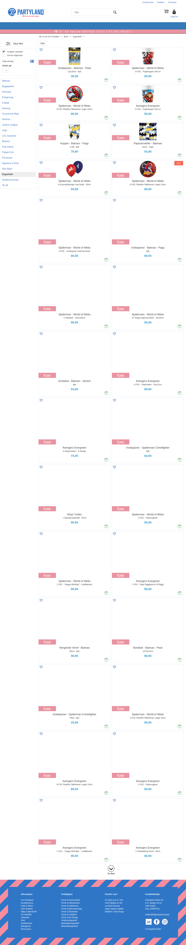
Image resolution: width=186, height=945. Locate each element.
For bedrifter (26, 914)
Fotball (5, 103)
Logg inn (174, 16)
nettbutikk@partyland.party (157, 914)
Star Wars (7, 169)
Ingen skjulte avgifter (114, 909)
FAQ (23, 920)
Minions (6, 141)
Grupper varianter (14, 52)
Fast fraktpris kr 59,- (114, 903)
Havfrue (6, 119)
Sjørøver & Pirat (10, 163)
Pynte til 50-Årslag (69, 917)
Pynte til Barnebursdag (71, 909)
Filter (42, 43)
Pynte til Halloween (70, 906)
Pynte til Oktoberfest (70, 903)
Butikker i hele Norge (114, 911)
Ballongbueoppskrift (70, 923)
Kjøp (47, 62)
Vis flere (111, 873)
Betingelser (26, 926)
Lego (4, 130)
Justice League (10, 125)
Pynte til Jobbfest (69, 914)
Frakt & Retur (27, 906)
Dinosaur (6, 92)
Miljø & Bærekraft (28, 911)
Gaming (6, 108)
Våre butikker (27, 909)
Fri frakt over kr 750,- (114, 900)
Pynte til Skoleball (69, 911)
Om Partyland (27, 900)
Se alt (5, 185)
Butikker (161, 2)
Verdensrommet (10, 180)
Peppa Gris (8, 152)
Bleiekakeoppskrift (69, 926)
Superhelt (77, 36)
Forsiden (55, 36)
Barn (66, 36)
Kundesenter (148, 2)
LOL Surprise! (9, 136)
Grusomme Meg (10, 114)
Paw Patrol (7, 147)
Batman (6, 81)
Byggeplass (8, 86)
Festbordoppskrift (69, 920)
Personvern (26, 929)
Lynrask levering (112, 906)
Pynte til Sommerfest (70, 900)
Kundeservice (27, 903)
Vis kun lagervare (14, 55)
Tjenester (172, 2)
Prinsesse (7, 157)
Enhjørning (7, 97)
